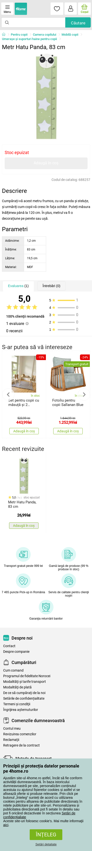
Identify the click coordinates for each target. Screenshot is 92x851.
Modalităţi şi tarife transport (24, 682)
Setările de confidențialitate (23, 698)
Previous (8, 394)
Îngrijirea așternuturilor (20, 710)
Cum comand (13, 670)
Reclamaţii (11, 740)
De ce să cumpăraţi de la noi (24, 693)
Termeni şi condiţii (16, 704)
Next (84, 394)
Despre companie (16, 652)
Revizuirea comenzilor (19, 734)
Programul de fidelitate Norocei (26, 676)
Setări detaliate (46, 844)
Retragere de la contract (21, 745)
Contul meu (12, 728)
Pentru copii (19, 34)
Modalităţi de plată (17, 687)
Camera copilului (44, 34)
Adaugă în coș (46, 163)
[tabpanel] (46, 97)
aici (5, 825)
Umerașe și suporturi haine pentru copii (29, 39)
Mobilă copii (70, 34)
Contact (9, 646)
